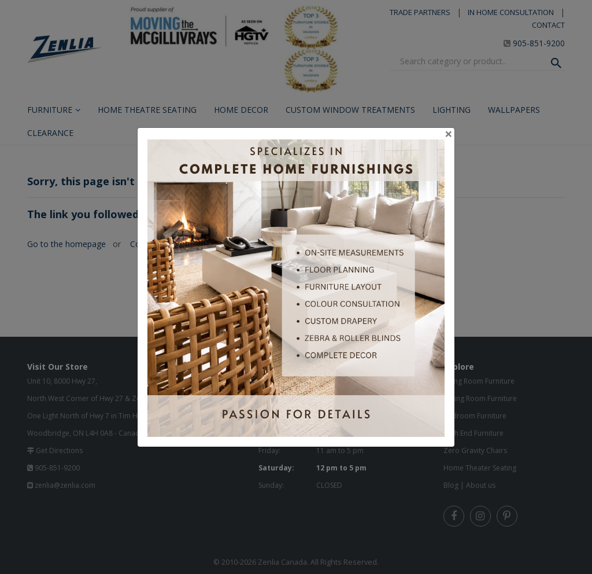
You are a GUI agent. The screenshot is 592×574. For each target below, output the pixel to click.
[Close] (449, 134)
